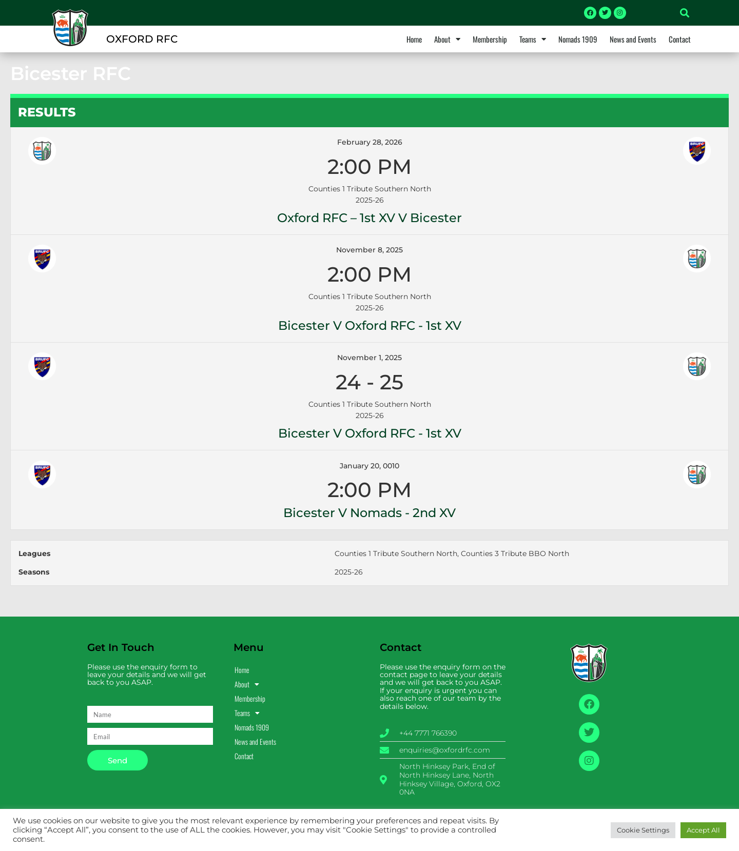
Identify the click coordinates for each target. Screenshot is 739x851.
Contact (680, 39)
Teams (532, 39)
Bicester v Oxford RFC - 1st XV (369, 325)
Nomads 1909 (577, 39)
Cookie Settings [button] (643, 830)
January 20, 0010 (369, 465)
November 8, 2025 (369, 249)
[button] (684, 13)
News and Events (633, 39)
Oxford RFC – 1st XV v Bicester (369, 217)
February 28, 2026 (369, 142)
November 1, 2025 (369, 357)
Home (414, 39)
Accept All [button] (703, 830)
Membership (490, 39)
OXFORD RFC (142, 39)
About (447, 39)
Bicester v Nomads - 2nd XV (369, 512)
